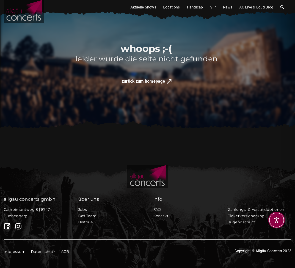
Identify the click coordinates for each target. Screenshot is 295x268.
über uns (88, 199)
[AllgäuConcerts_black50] (147, 167)
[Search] (282, 7)
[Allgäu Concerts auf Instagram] (17, 226)
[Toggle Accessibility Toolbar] (276, 220)
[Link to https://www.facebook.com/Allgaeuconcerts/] (6, 226)
